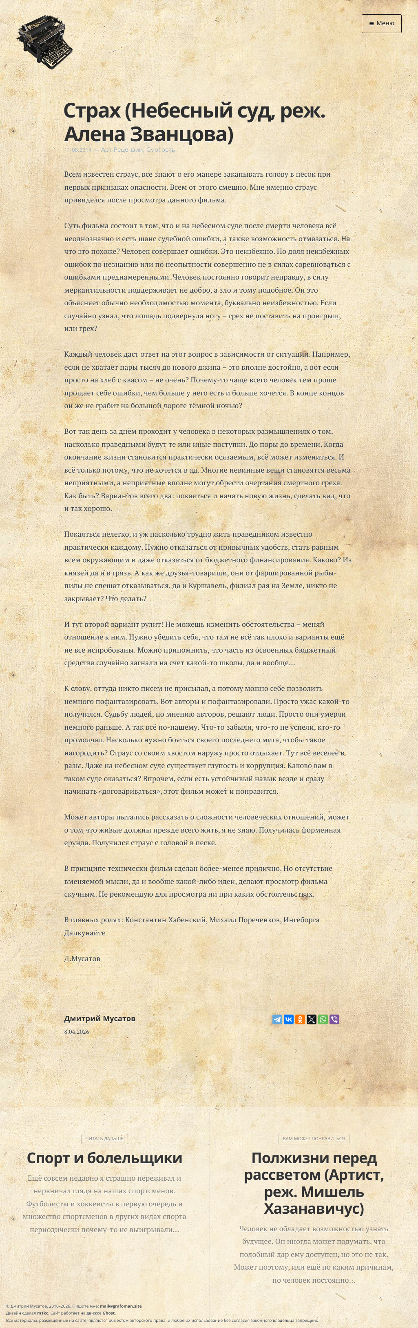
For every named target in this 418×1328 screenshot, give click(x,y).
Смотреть (160, 150)
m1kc (42, 1313)
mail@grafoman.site (121, 1306)
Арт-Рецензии (122, 150)
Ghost (109, 1313)
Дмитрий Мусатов (100, 1019)
